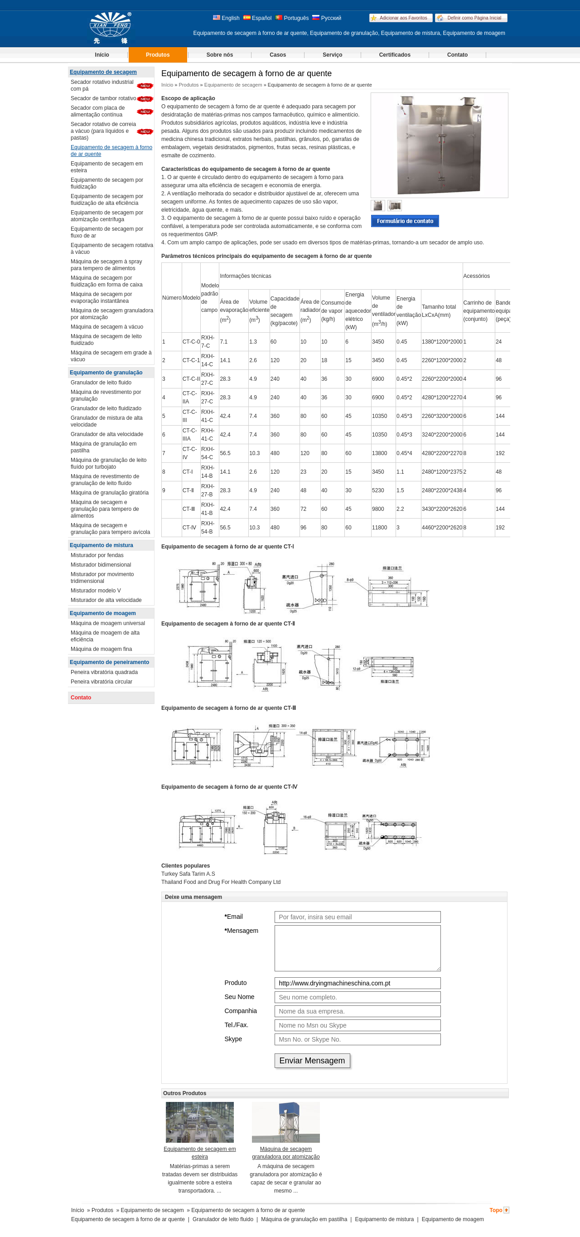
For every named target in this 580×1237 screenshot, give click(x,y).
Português (292, 18)
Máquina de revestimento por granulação (106, 395)
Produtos (158, 55)
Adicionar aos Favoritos (403, 17)
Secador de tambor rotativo (103, 98)
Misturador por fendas (97, 555)
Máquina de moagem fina (101, 649)
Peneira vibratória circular (101, 682)
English (226, 18)
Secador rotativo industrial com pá (102, 85)
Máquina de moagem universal (108, 623)
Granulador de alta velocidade (107, 434)
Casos (278, 55)
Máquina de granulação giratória (110, 493)
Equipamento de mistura (101, 545)
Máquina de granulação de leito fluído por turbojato (108, 463)
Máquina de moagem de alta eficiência (105, 636)
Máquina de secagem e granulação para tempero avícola (110, 528)
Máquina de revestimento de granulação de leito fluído (105, 479)
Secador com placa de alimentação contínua (98, 111)
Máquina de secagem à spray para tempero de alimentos (106, 265)
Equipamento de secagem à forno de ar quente (111, 150)
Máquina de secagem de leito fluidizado (106, 339)
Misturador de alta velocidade (106, 600)
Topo (495, 1210)
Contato (457, 55)
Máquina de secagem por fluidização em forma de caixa (107, 281)
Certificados (395, 55)
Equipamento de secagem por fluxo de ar (107, 232)
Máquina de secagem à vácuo (107, 327)
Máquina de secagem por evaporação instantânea (101, 297)
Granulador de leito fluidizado (106, 408)
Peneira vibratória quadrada (104, 672)
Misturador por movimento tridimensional (102, 577)
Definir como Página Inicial (474, 17)
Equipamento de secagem (103, 72)
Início (102, 55)
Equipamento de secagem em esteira (107, 167)
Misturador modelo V (96, 590)
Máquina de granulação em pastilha (103, 447)
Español (257, 18)
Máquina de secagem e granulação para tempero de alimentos (105, 509)
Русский (326, 18)
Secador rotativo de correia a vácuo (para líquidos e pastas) (103, 131)
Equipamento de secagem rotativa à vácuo (112, 248)
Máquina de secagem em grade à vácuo (111, 356)
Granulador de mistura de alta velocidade (107, 421)
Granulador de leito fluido (101, 382)
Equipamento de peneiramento (109, 662)
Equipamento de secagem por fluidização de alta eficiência (107, 199)
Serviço (332, 55)
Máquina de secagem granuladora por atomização (112, 313)
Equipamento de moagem (103, 613)
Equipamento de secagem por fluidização (107, 183)
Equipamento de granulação (106, 372)
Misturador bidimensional (101, 565)
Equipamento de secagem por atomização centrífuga (107, 216)
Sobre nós (220, 55)
